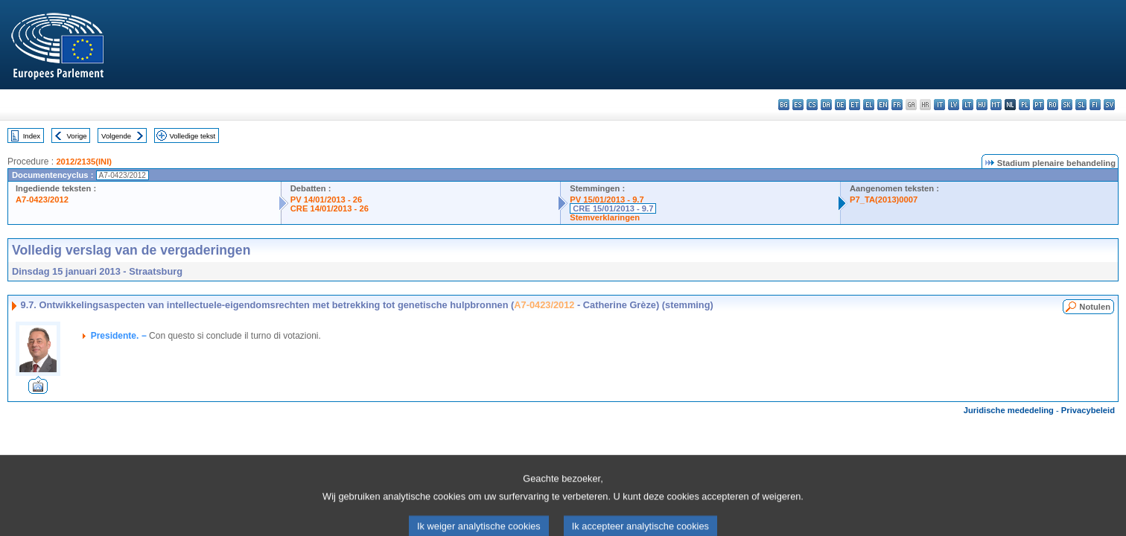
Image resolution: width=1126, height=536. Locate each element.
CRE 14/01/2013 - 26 (329, 208)
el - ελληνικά (868, 104)
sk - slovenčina (1066, 104)
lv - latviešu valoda (953, 104)
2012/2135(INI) (84, 161)
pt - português (1038, 104)
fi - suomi (1095, 104)
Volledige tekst (192, 136)
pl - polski (1024, 104)
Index (31, 136)
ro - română (1052, 104)
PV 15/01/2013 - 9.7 (607, 199)
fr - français (897, 104)
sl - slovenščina (1081, 104)
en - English (882, 104)
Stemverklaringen (605, 217)
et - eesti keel (854, 104)
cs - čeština (812, 104)
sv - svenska (1109, 104)
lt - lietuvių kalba (967, 104)
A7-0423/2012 (42, 199)
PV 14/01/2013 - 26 (326, 199)
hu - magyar (981, 104)
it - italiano (939, 104)
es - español (798, 104)
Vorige (77, 136)
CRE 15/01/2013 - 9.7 (613, 208)
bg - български (783, 104)
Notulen (1094, 306)
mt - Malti (996, 104)
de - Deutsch (840, 104)
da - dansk (826, 104)
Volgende (116, 136)
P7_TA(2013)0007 (883, 199)
